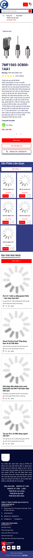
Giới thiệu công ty (6, 527)
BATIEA (25, 555)
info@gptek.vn (8, 519)
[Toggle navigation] (25, 4)
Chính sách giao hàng (7, 530)
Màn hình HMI (9, 486)
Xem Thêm (16, 169)
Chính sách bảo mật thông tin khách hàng (12, 538)
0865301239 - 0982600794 (16, 151)
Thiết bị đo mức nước (16, 496)
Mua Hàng (16, 140)
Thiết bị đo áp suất (16, 493)
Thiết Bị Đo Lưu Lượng (16, 491)
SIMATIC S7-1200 (22, 486)
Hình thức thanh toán (7, 535)
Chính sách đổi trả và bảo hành (9, 533)
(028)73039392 (8, 513)
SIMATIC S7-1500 (13, 489)
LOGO (24, 489)
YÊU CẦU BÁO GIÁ (16, 146)
